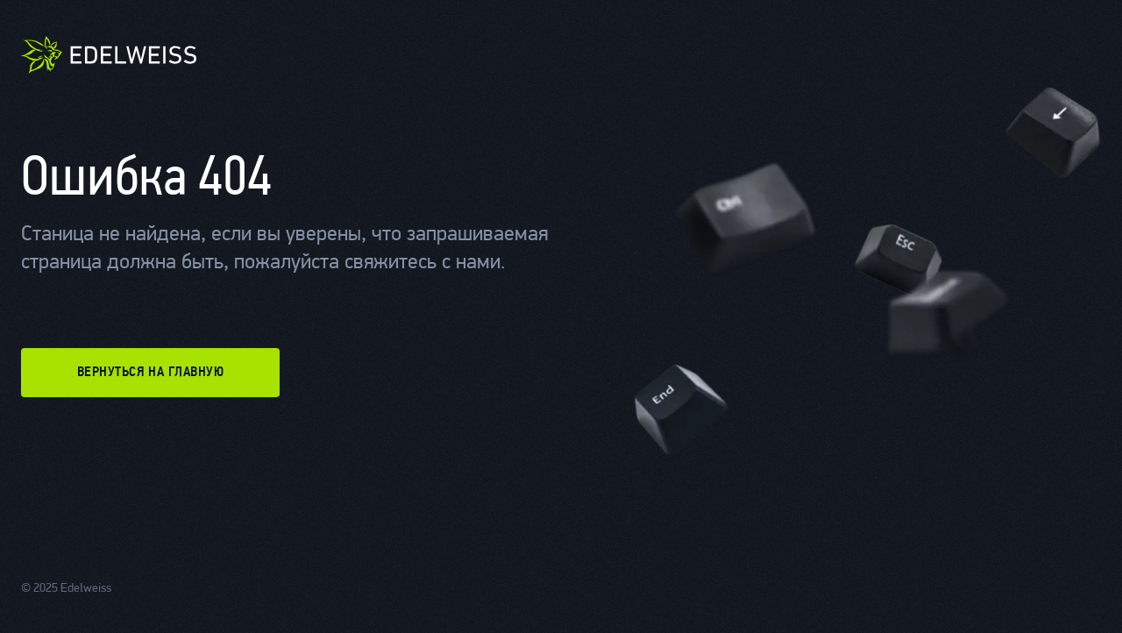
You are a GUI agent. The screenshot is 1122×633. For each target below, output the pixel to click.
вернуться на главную (150, 373)
